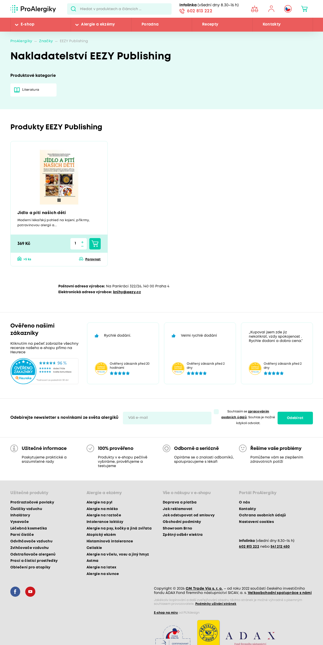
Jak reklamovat (178, 509)
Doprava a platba (180, 502)
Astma (93, 560)
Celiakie (94, 547)
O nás (244, 502)
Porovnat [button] (93, 259)
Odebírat (295, 418)
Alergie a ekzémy (98, 24)
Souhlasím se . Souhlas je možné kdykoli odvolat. (248, 417)
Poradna (150, 24)
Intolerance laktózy (105, 521)
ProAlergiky (21, 41)
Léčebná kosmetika (28, 528)
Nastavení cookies (256, 521)
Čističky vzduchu (26, 509)
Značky (46, 41)
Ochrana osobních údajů (262, 515)
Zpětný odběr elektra (183, 534)
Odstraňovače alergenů (33, 554)
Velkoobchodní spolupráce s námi (280, 592)
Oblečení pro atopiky (30, 567)
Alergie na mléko (102, 509)
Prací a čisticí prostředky (34, 560)
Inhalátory (20, 515)
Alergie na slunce (103, 573)
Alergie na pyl (100, 502)
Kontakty (272, 24)
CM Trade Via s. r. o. (204, 588)
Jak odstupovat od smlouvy (189, 515)
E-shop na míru (166, 612)
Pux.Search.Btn (73, 9)
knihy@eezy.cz (127, 292)
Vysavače (19, 521)
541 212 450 (280, 546)
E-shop (28, 24)
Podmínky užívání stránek (215, 604)
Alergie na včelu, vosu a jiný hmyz (118, 554)
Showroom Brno (177, 528)
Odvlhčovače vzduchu (31, 541)
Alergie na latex (101, 567)
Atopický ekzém (101, 534)
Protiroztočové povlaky (32, 502)
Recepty (210, 24)
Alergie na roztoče (104, 515)
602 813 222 (199, 11)
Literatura (30, 89)
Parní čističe (22, 534)
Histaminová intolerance (110, 541)
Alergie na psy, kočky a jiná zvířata (119, 528)
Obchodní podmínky (182, 521)
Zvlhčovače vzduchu (29, 547)
